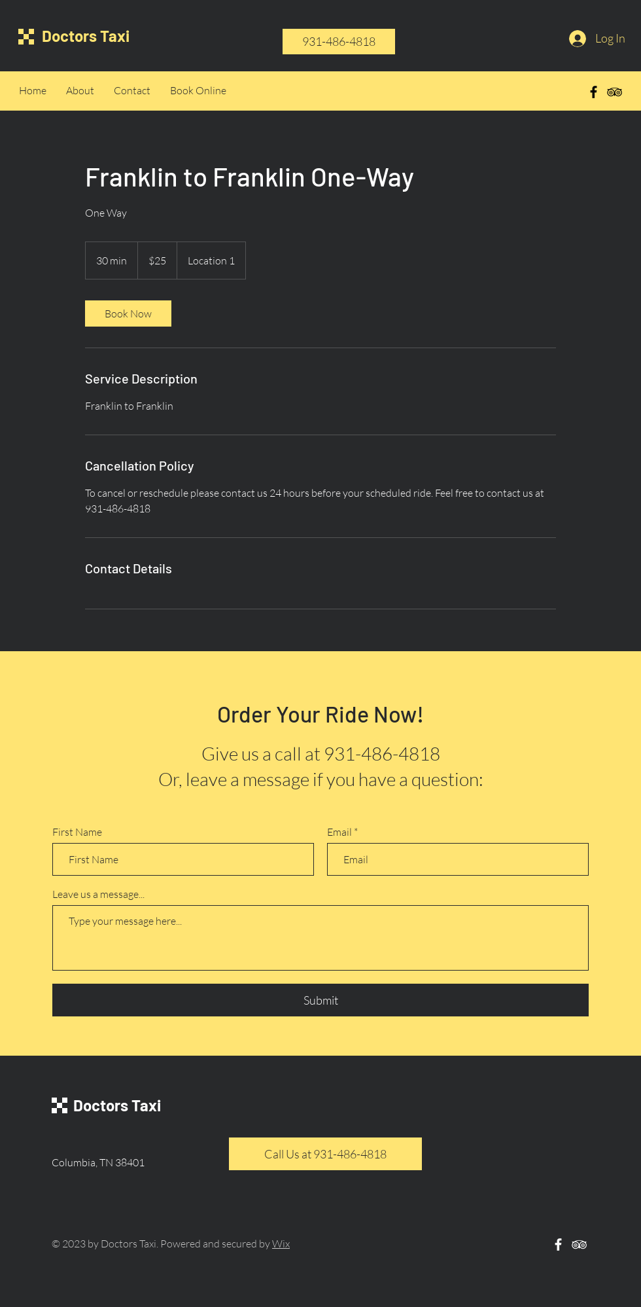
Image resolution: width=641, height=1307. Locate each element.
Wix (281, 1243)
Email (339, 832)
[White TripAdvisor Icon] (579, 1244)
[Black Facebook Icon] (593, 92)
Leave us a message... (98, 894)
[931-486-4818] (339, 41)
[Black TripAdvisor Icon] (614, 92)
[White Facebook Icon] (558, 1244)
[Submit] (320, 1000)
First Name (77, 832)
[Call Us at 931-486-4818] (325, 1153)
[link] (128, 313)
